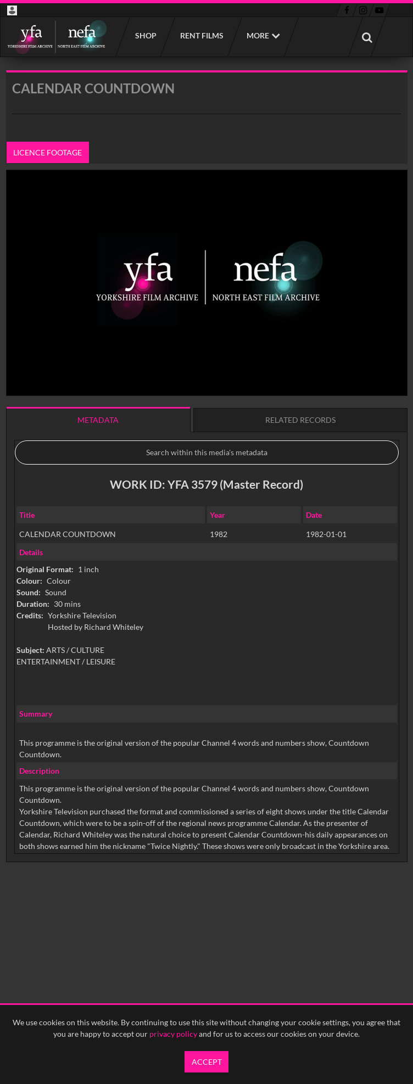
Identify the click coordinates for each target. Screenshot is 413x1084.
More (258, 35)
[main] (207, 494)
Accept (207, 1061)
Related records (300, 419)
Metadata (98, 419)
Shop (145, 35)
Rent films (201, 35)
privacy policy (173, 1033)
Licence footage (47, 152)
